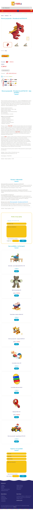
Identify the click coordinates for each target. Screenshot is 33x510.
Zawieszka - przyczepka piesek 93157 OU (16, 265)
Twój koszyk (3, 501)
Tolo (10, 15)
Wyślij (23, 240)
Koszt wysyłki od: (7, 76)
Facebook (18, 11)
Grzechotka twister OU (16, 363)
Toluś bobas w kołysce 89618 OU (16, 314)
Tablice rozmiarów (20, 486)
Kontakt (2, 487)
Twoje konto (3, 499)
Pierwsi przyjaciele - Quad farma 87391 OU (16, 436)
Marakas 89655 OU (16, 411)
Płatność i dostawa (20, 485)
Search (30, 8)
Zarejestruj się (3, 497)
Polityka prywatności (4, 490)
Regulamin (3, 486)
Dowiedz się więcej (19, 500)
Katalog (2, 15)
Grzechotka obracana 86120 (16, 387)
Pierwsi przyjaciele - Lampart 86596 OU (16, 338)
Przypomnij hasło (4, 498)
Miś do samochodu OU (16, 290)
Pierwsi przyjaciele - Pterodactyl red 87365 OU (19, 202)
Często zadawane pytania (5, 489)
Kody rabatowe (19, 487)
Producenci (6, 15)
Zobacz (16, 271)
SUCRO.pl (14, 506)
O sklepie (2, 485)
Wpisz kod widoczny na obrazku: (13, 238)
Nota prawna (19, 489)
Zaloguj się (3, 496)
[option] (16, 31)
